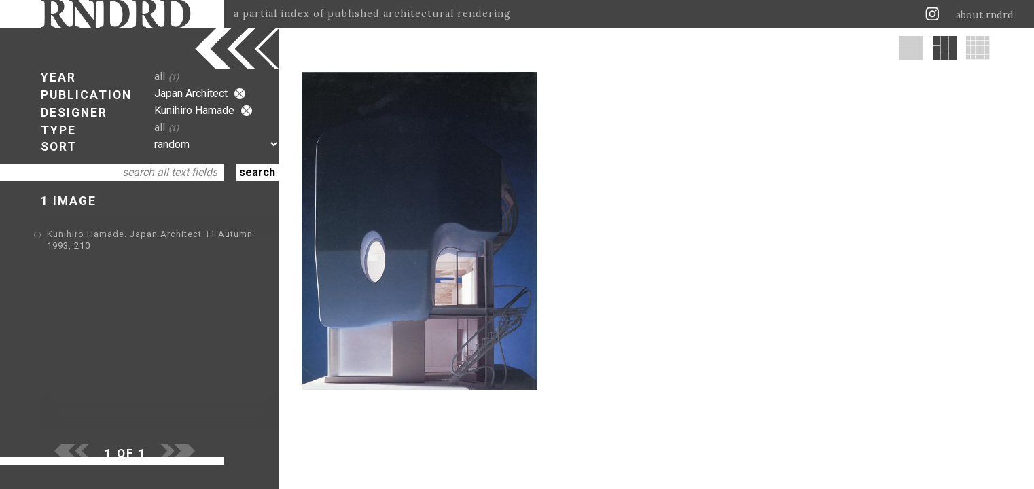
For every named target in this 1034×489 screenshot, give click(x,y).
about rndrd (985, 15)
